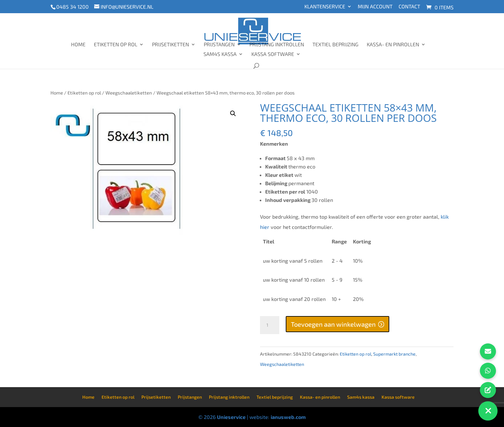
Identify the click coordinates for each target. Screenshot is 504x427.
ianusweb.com (288, 417)
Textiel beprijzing (335, 44)
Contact (409, 6)
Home (78, 44)
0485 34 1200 (72, 7)
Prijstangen (219, 44)
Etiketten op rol (115, 44)
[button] (233, 113)
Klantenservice (324, 6)
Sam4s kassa (220, 54)
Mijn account (375, 6)
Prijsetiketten (170, 44)
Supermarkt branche (394, 354)
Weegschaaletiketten (128, 92)
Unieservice (231, 417)
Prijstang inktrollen (276, 44)
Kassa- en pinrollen (393, 44)
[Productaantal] (269, 325)
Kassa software (272, 54)
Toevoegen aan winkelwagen (333, 324)
